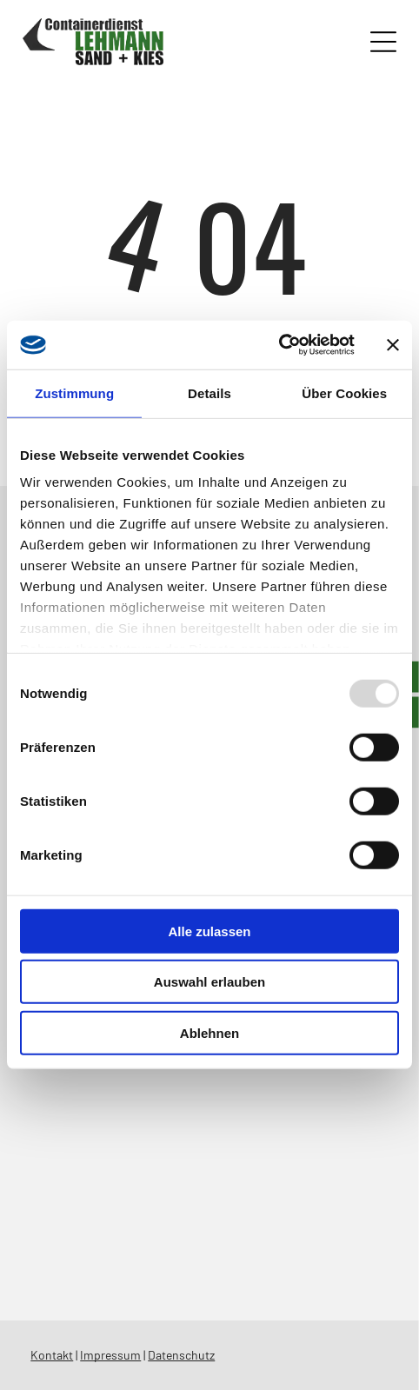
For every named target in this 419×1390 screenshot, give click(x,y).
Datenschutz (181, 1354)
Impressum (110, 1354)
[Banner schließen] (393, 345)
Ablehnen (209, 1033)
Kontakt (51, 1354)
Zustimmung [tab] (74, 393)
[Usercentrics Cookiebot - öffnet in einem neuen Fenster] (279, 345)
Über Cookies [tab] (344, 393)
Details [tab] (209, 393)
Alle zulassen (209, 931)
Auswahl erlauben (209, 981)
